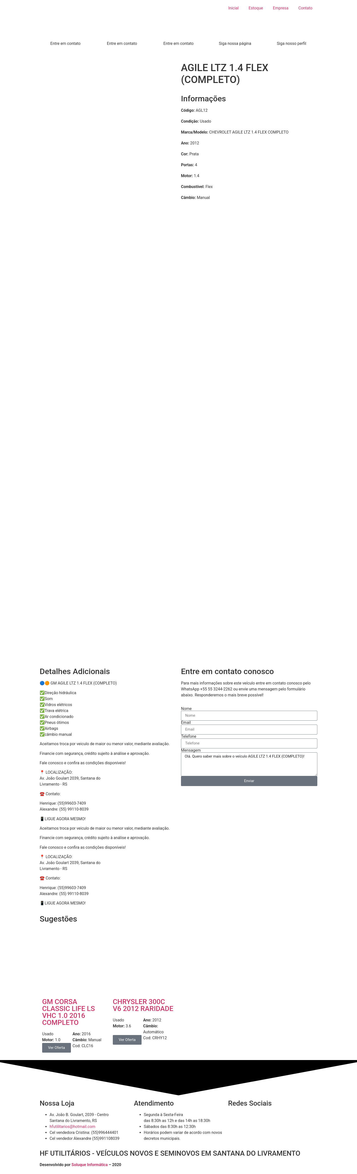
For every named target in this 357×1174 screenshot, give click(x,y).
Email (186, 723)
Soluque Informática (89, 1164)
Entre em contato (65, 43)
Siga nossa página (235, 43)
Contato (305, 8)
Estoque (256, 8)
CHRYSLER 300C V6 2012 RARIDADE (143, 1005)
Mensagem (191, 750)
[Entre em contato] (65, 34)
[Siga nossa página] (235, 34)
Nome (186, 709)
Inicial (233, 8)
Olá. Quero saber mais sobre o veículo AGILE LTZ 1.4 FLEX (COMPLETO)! (249, 764)
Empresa (281, 8)
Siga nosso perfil (291, 43)
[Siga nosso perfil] (291, 34)
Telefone (188, 736)
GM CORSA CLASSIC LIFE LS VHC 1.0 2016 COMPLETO (68, 1012)
